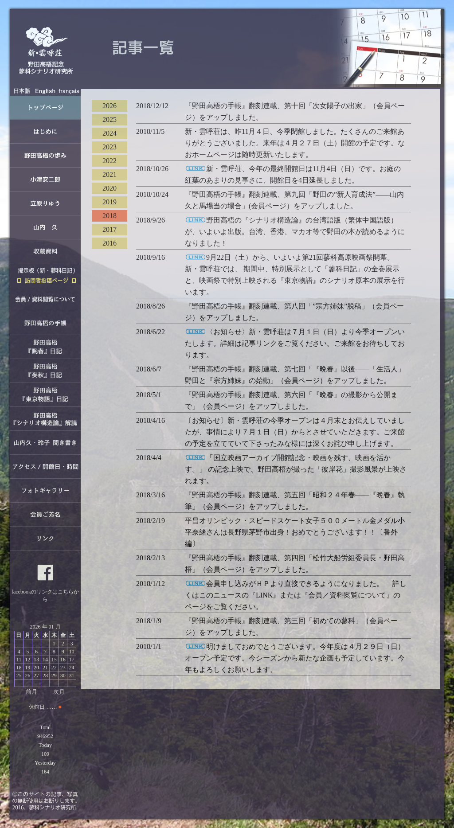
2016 (109, 243)
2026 (109, 105)
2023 (109, 147)
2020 (109, 188)
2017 (109, 229)
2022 (109, 160)
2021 (109, 174)
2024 (109, 133)
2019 (109, 202)
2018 (109, 215)
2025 (109, 119)
